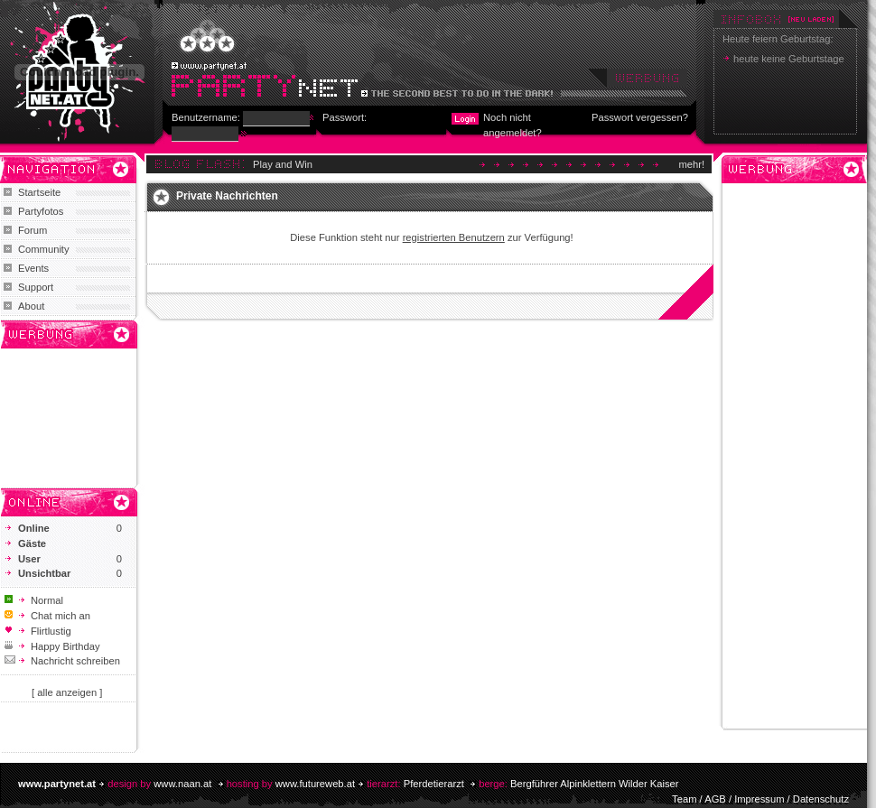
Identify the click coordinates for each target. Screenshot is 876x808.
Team (684, 799)
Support (35, 287)
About (31, 306)
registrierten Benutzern (454, 237)
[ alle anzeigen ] (67, 692)
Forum (32, 230)
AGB (715, 799)
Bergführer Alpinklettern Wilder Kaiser (594, 783)
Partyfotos (40, 211)
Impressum (759, 799)
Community (44, 249)
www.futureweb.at (315, 783)
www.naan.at (182, 783)
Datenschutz (821, 799)
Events (33, 268)
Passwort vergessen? (640, 117)
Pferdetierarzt (434, 783)
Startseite (39, 192)
